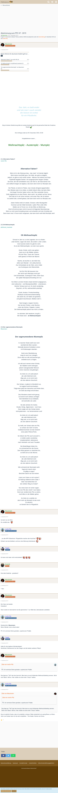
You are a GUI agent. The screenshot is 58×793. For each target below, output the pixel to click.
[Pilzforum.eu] (6, 1)
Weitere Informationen (5, 791)
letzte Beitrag (42, 36)
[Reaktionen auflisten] (2, 720)
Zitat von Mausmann (8, 693)
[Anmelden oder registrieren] (52, 1)
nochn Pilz (5, 38)
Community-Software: (29, 768)
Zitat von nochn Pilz (7, 664)
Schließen (14, 791)
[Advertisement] (29, 19)
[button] (56, 1)
